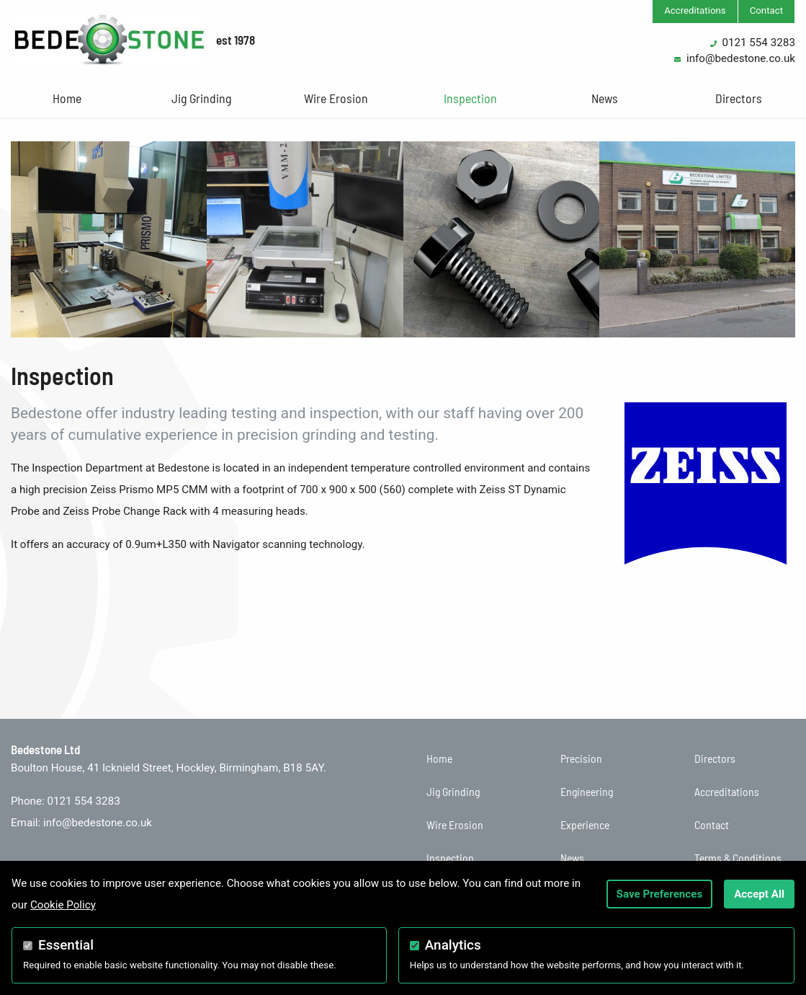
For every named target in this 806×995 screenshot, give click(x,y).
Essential (66, 945)
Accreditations (695, 10)
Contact (766, 10)
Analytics (453, 945)
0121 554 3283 (758, 42)
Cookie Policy (63, 904)
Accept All (759, 894)
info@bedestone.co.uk (740, 58)
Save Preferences (660, 894)
